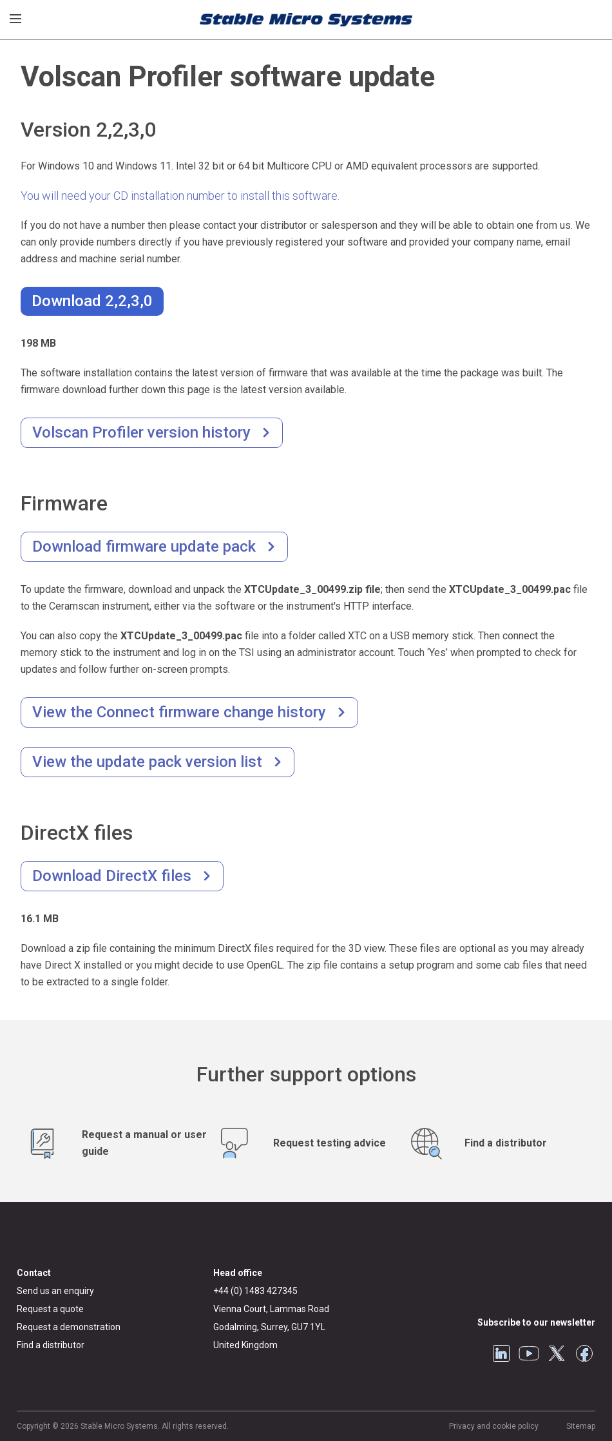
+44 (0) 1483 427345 (255, 1291)
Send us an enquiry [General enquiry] (55, 1291)
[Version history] (152, 433)
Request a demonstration (68, 1327)
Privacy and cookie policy (494, 1426)
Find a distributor (50, 1345)
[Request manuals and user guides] (115, 1143)
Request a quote (50, 1309)
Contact (34, 1273)
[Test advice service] (306, 1143)
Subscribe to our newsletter (536, 1322)
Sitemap (580, 1426)
